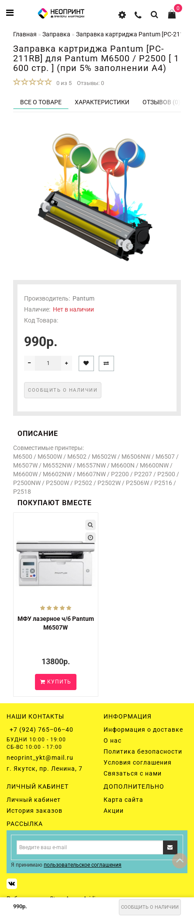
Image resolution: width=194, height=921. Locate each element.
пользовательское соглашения (82, 865)
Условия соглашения (138, 762)
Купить (55, 682)
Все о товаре (41, 102)
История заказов (34, 810)
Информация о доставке (143, 729)
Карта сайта (123, 799)
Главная (25, 34)
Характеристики (102, 102)
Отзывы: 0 (90, 83)
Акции (114, 810)
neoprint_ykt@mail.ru (40, 757)
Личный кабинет (34, 799)
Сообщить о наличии (150, 907)
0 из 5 (63, 83)
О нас (112, 740)
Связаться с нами (133, 773)
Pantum (83, 298)
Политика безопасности (143, 751)
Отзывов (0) (161, 102)
